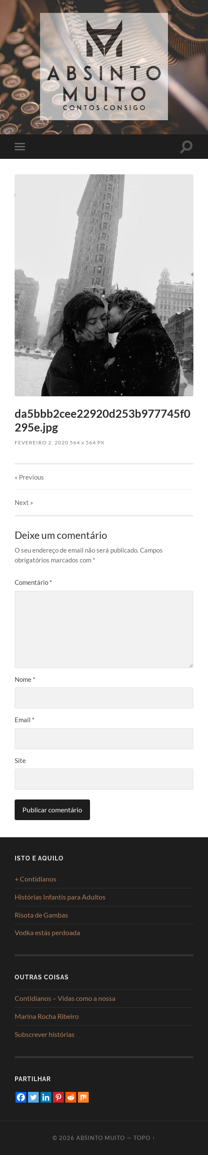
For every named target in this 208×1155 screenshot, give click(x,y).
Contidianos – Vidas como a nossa (65, 998)
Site (20, 760)
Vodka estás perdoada (47, 932)
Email (24, 719)
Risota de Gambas (41, 915)
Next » (24, 502)
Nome (25, 679)
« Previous (29, 477)
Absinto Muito (100, 1137)
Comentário (33, 582)
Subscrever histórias (45, 1034)
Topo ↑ (144, 1137)
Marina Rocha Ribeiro (47, 1016)
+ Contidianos (35, 879)
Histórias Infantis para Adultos (60, 897)
